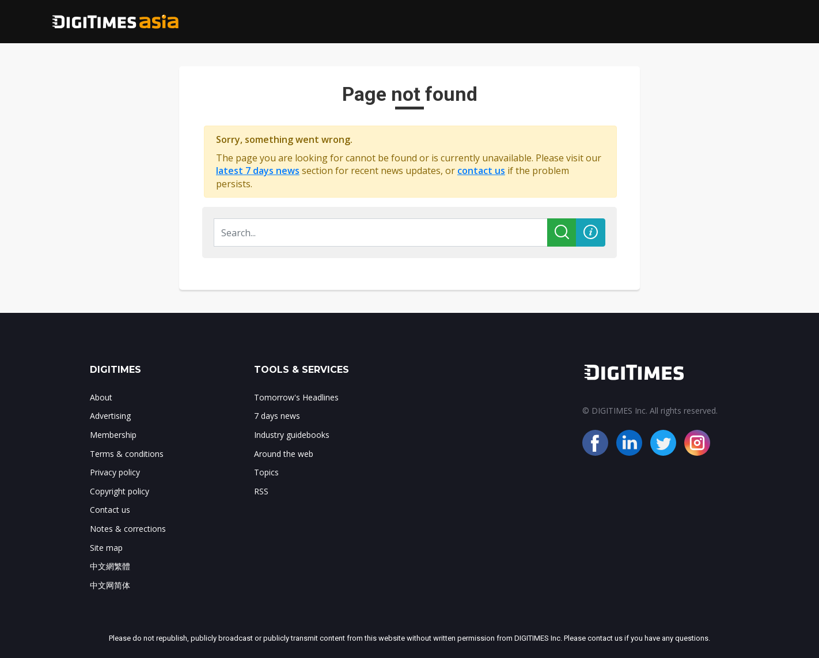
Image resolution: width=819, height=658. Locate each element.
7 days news (277, 415)
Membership (113, 434)
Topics (266, 472)
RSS (261, 491)
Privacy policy (115, 472)
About (101, 397)
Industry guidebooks (291, 434)
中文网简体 (110, 585)
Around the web (283, 453)
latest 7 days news (257, 170)
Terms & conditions (127, 453)
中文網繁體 (110, 566)
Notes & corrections (128, 528)
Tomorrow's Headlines (296, 397)
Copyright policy (119, 491)
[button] (590, 232)
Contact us (110, 509)
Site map (106, 547)
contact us (481, 170)
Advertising (110, 415)
